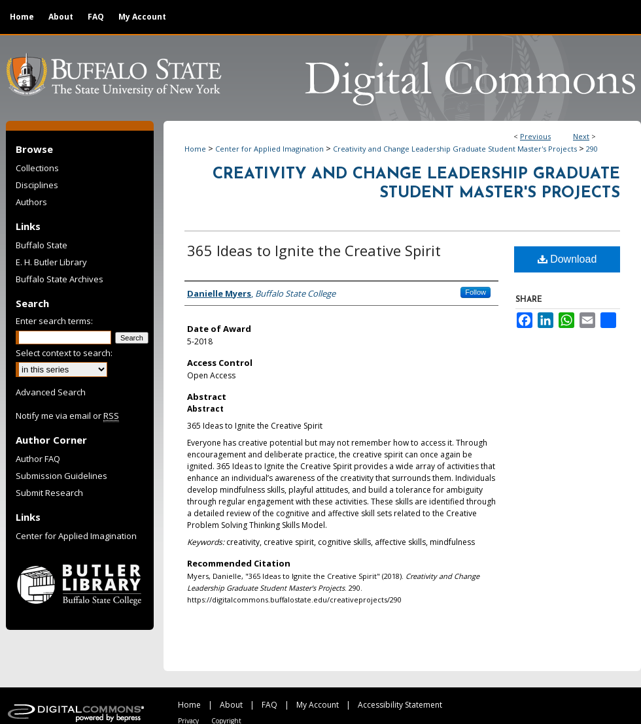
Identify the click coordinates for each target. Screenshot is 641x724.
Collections (37, 168)
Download (567, 259)
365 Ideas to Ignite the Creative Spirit (314, 250)
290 (592, 149)
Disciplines (37, 185)
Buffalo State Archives (59, 279)
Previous (535, 136)
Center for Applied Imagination (269, 149)
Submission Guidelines (61, 476)
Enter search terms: (54, 321)
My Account (317, 704)
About (231, 704)
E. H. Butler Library (51, 262)
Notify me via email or (67, 415)
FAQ (269, 704)
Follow (475, 292)
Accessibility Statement (400, 704)
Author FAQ (38, 459)
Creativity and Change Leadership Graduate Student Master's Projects (455, 149)
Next (581, 136)
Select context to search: (64, 353)
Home (195, 149)
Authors (31, 202)
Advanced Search (51, 392)
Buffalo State (41, 245)
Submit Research (49, 493)
